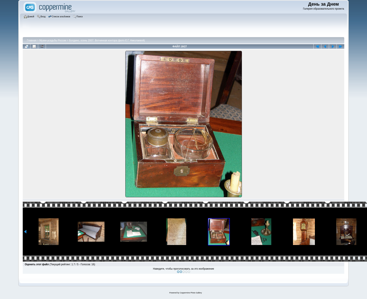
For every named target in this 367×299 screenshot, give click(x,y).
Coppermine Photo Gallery (191, 293)
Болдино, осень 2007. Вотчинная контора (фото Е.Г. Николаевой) (107, 40)
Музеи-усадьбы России (52, 40)
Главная (31, 40)
